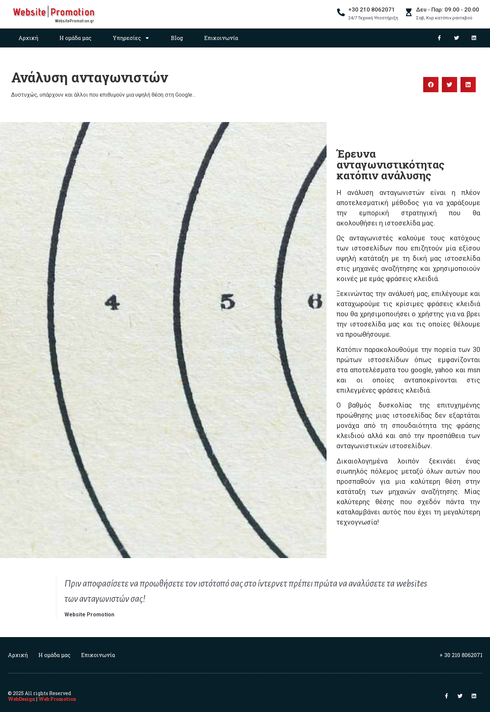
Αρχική (28, 37)
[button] (430, 84)
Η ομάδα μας (75, 37)
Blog (177, 37)
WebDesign (21, 699)
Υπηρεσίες (131, 38)
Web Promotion (57, 699)
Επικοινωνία (221, 37)
